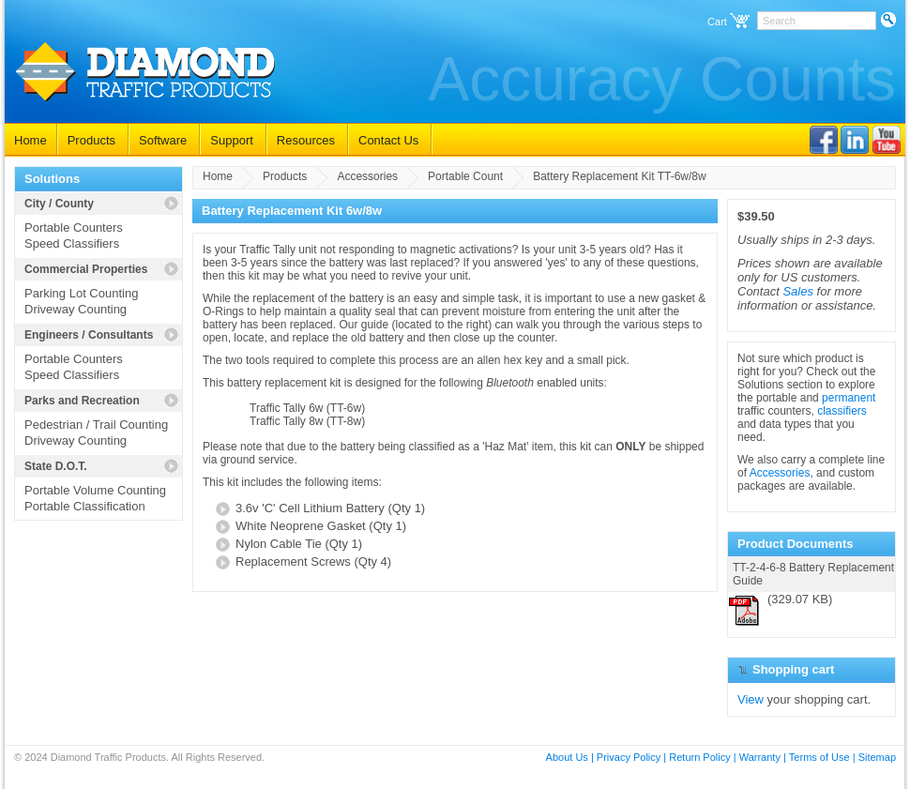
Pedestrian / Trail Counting (96, 424)
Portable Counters (73, 227)
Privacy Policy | (631, 757)
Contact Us (388, 140)
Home (30, 140)
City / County (59, 203)
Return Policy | (702, 757)
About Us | (570, 757)
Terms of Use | (822, 757)
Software (163, 140)
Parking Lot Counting (81, 293)
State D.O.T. (55, 466)
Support (231, 140)
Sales (797, 291)
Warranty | (762, 757)
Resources (306, 140)
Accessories (367, 176)
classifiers (842, 410)
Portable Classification (84, 506)
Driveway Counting (75, 309)
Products (91, 140)
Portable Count (465, 176)
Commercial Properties (85, 269)
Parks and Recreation (82, 400)
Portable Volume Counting (95, 490)
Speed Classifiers (71, 243)
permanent (848, 397)
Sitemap (877, 757)
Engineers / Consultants (88, 334)
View (750, 699)
